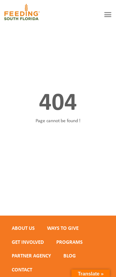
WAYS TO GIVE (63, 228)
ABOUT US (23, 228)
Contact (22, 269)
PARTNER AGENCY (31, 255)
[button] (108, 14)
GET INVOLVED (28, 242)
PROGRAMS (69, 242)
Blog (69, 255)
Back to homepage (58, 142)
